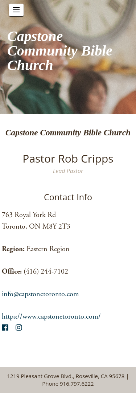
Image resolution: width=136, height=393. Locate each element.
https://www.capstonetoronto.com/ (51, 316)
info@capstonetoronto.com (40, 294)
